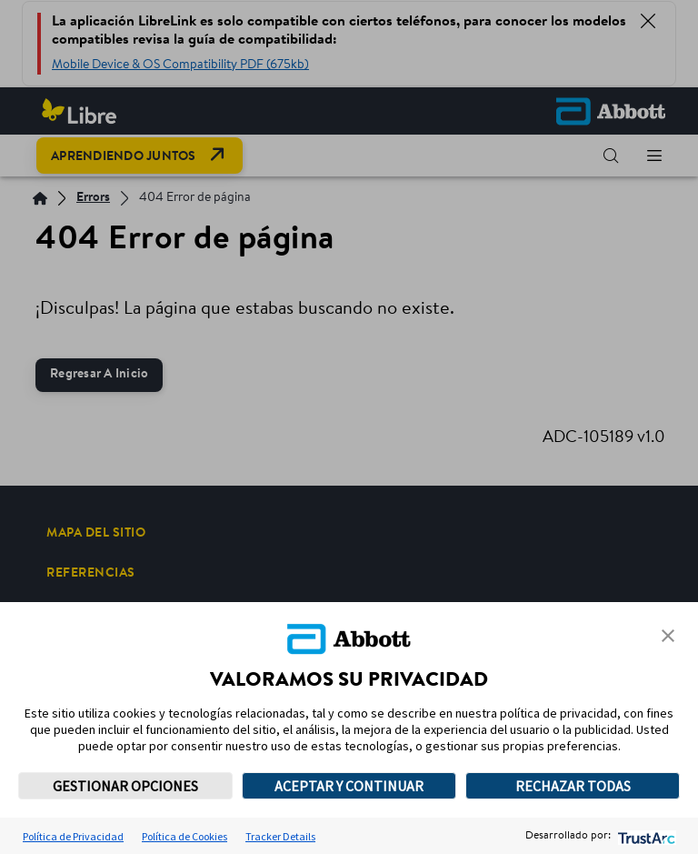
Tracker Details (280, 836)
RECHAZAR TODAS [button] (573, 786)
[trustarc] (645, 836)
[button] (668, 635)
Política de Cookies (184, 836)
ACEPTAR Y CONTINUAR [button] (349, 786)
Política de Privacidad (73, 836)
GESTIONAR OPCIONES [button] (125, 786)
